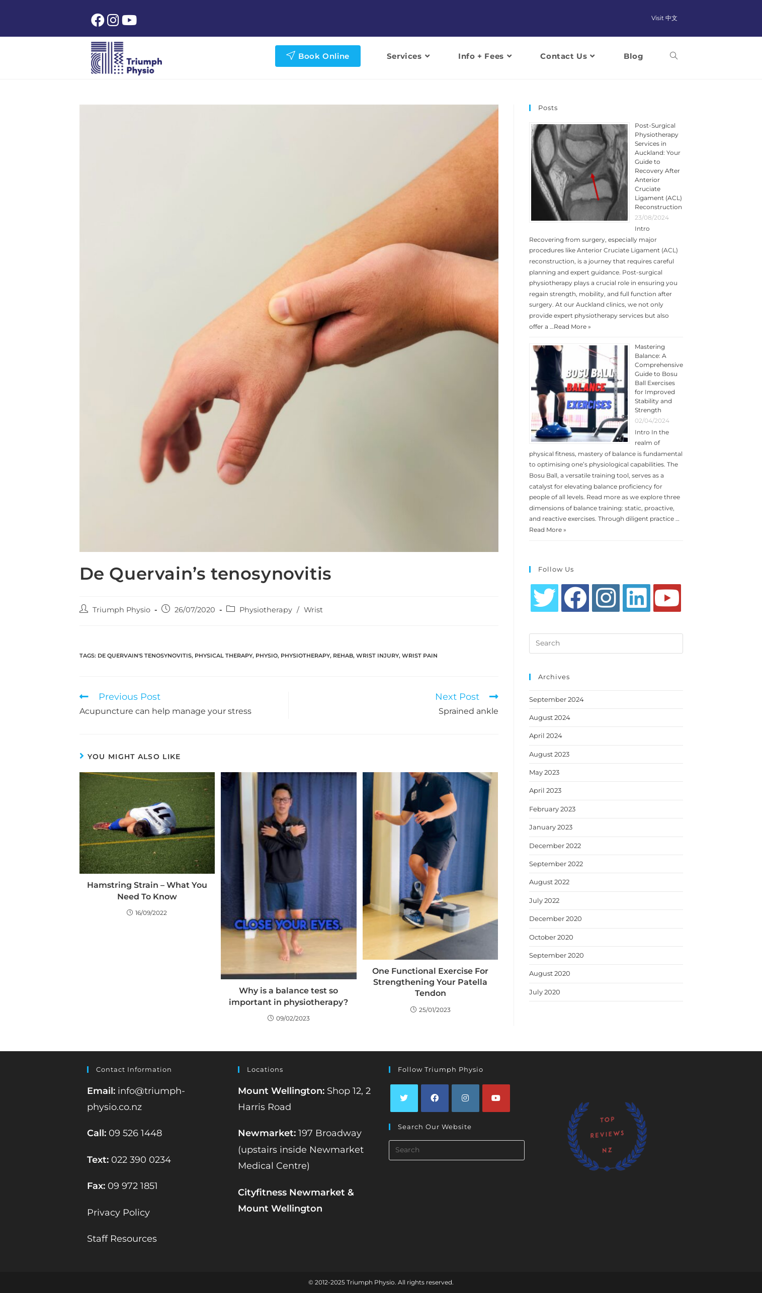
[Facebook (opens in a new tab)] (99, 20)
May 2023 (544, 772)
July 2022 (544, 900)
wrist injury (377, 655)
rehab (343, 655)
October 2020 (551, 937)
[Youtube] (667, 598)
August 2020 (549, 973)
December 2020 (555, 918)
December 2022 (555, 846)
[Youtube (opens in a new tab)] (130, 20)
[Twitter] (544, 598)
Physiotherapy (265, 609)
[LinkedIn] (636, 598)
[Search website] (674, 56)
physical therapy (223, 655)
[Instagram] (606, 598)
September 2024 (556, 699)
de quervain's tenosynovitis (145, 655)
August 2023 (549, 754)
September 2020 (556, 955)
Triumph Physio (121, 609)
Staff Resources (122, 1238)
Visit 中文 (664, 18)
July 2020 (544, 992)
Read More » (572, 326)
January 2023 (550, 827)
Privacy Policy (118, 1212)
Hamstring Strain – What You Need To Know (147, 890)
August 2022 (549, 882)
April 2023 (545, 790)
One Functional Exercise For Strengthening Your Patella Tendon (430, 982)
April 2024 (545, 735)
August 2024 (549, 717)
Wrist (313, 609)
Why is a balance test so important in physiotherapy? (288, 996)
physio (267, 655)
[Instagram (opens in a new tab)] (114, 20)
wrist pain (420, 655)
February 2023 (552, 809)
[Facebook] (575, 598)
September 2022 (556, 864)
